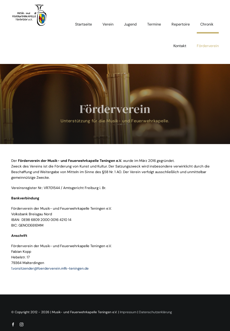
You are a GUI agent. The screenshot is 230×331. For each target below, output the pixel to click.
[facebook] (13, 324)
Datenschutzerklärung (155, 312)
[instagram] (21, 324)
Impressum (128, 312)
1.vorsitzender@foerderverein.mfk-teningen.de (50, 268)
